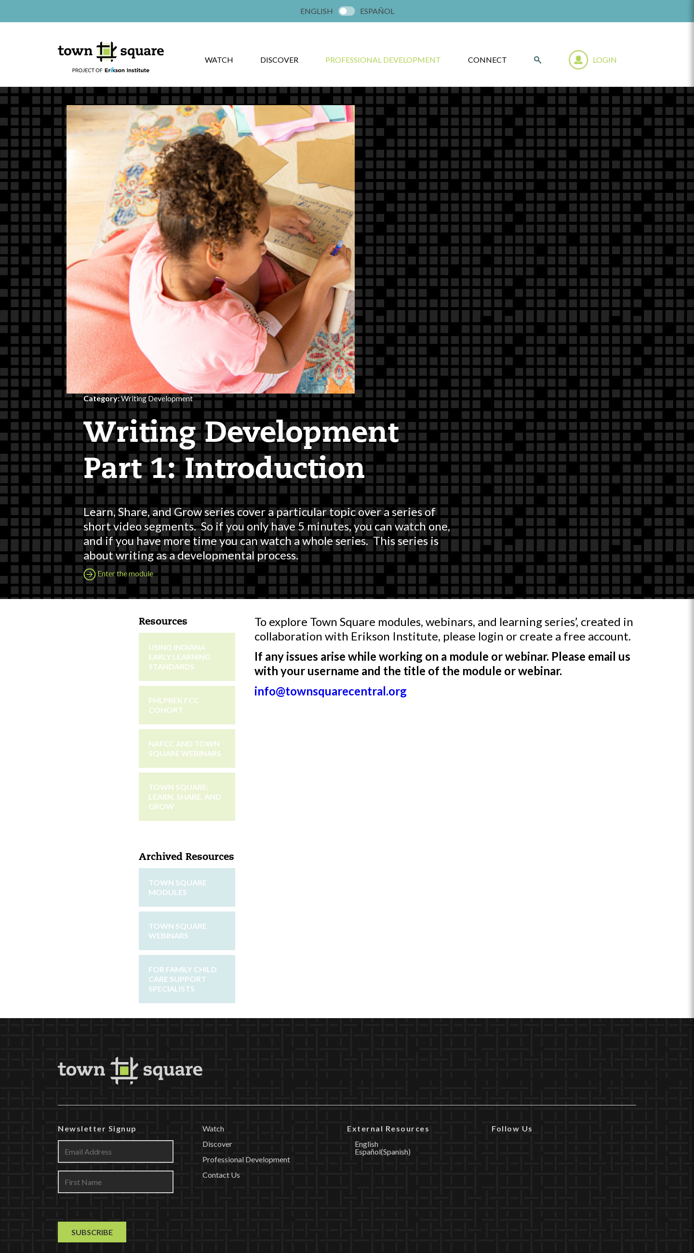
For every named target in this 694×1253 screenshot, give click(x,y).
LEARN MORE (347, 1080)
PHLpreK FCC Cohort (173, 415)
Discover (279, 60)
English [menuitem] (316, 11)
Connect (487, 60)
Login (605, 59)
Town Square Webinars (177, 641)
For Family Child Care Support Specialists (182, 689)
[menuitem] (316, 11)
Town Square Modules (177, 597)
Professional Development (383, 60)
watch (219, 60)
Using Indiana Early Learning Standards (179, 367)
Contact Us (221, 885)
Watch (213, 839)
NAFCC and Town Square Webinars (184, 458)
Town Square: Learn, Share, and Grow (184, 507)
